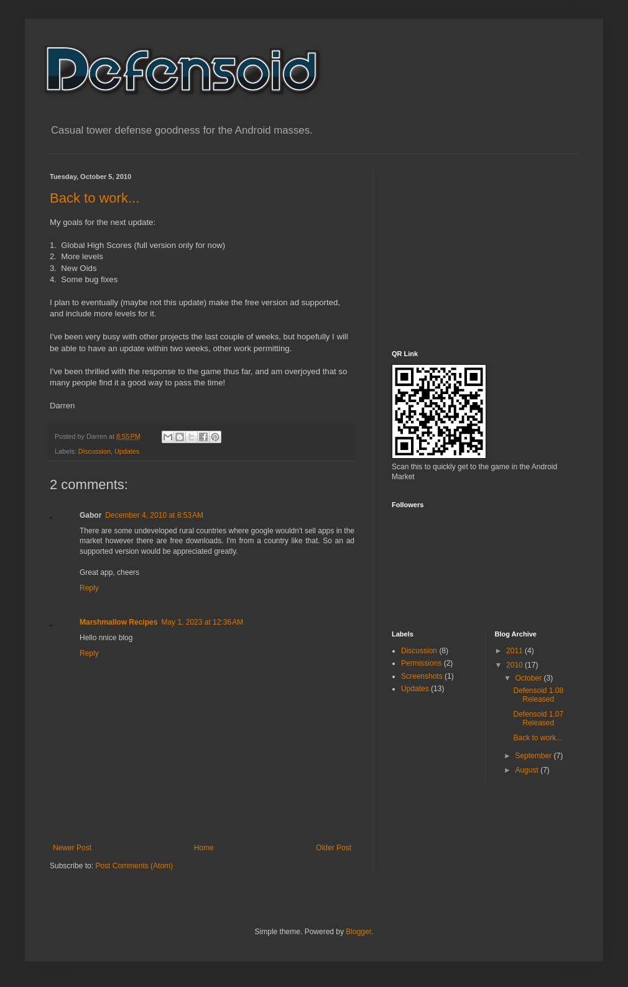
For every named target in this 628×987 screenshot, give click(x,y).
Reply (89, 588)
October (529, 678)
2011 (515, 650)
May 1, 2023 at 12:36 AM (202, 622)
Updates (126, 451)
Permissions (421, 663)
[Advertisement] (474, 250)
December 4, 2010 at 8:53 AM (154, 515)
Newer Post (72, 847)
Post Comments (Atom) (134, 865)
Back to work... (94, 198)
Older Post (333, 847)
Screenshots (422, 676)
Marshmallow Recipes (118, 622)
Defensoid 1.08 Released (538, 695)
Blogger (358, 931)
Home (204, 847)
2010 (515, 665)
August (527, 770)
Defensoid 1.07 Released (538, 718)
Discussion (94, 451)
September (534, 755)
